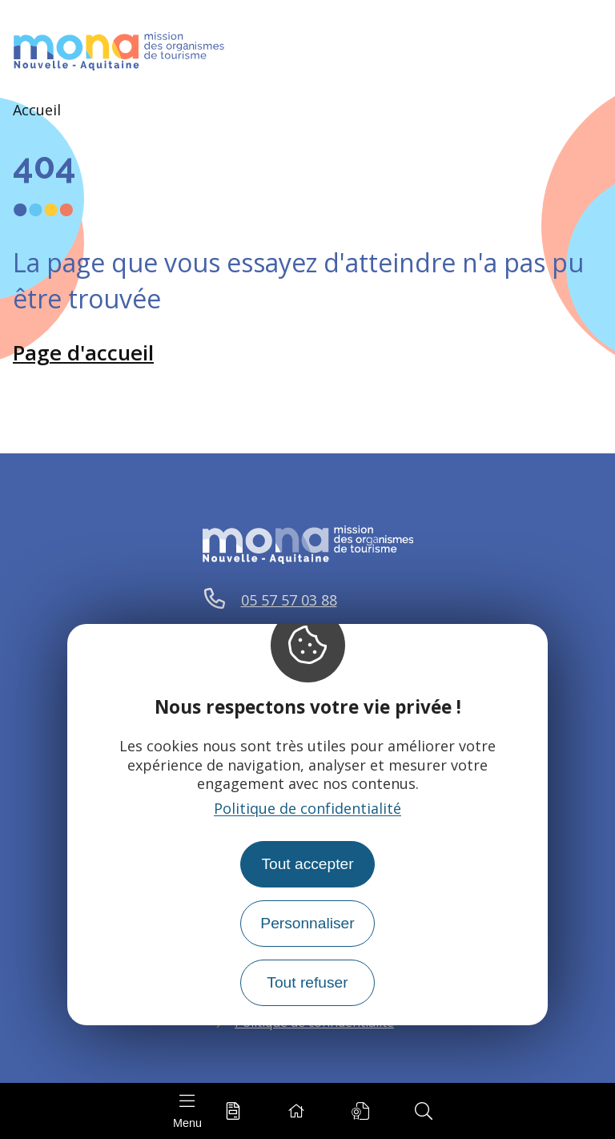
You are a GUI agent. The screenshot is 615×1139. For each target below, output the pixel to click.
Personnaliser (307, 923)
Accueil (37, 109)
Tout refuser (307, 982)
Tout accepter (307, 863)
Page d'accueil (83, 352)
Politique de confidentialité (307, 808)
